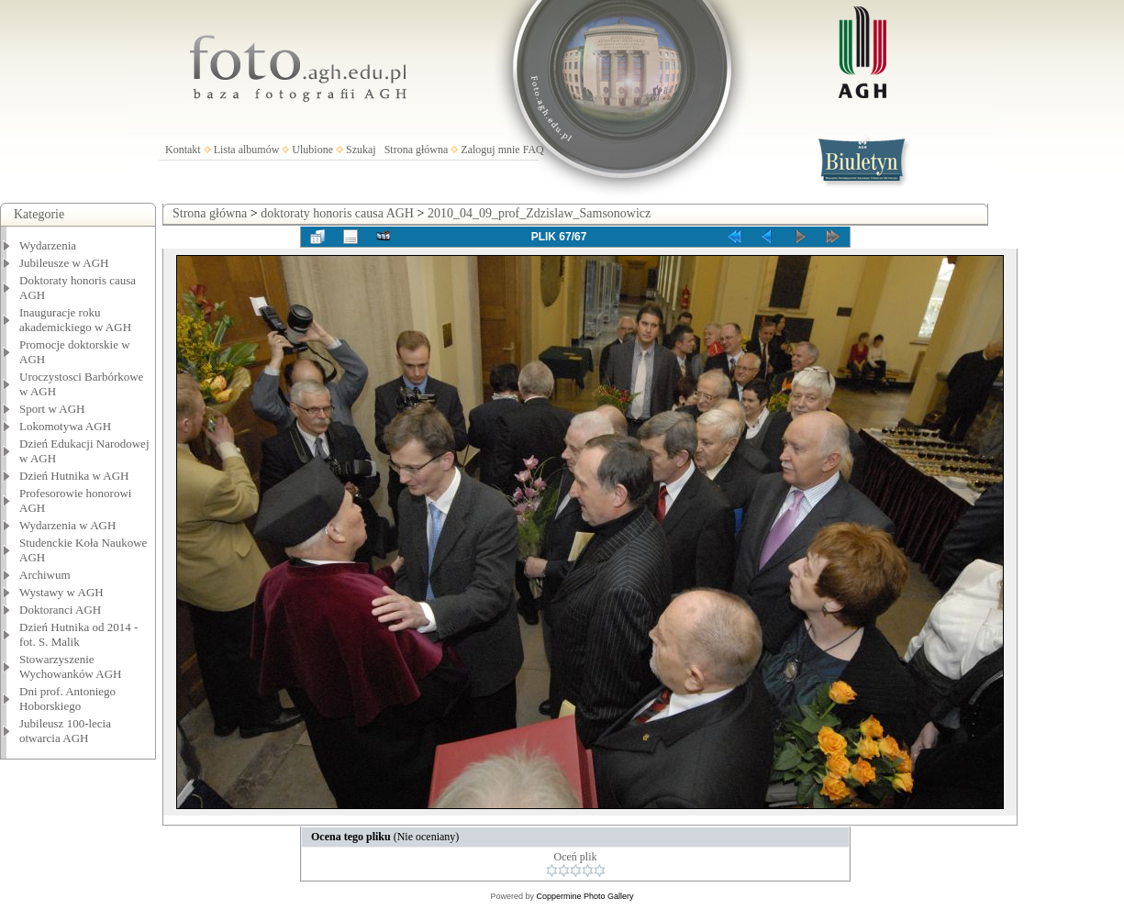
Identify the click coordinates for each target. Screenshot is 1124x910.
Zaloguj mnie (490, 149)
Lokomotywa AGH (65, 426)
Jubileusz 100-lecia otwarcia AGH (65, 730)
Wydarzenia (47, 245)
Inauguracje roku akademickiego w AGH (75, 319)
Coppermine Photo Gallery (584, 896)
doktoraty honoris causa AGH (337, 213)
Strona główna (416, 149)
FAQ (533, 149)
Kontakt (183, 149)
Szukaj (361, 149)
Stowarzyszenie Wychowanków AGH (70, 666)
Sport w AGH (52, 409)
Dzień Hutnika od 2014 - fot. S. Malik (78, 634)
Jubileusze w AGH (64, 263)
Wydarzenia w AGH (67, 525)
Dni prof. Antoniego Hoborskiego (67, 698)
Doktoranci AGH (60, 609)
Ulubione (312, 149)
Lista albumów (247, 149)
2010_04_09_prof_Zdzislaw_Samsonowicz (539, 213)
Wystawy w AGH (61, 592)
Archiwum (45, 575)
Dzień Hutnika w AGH (74, 476)
